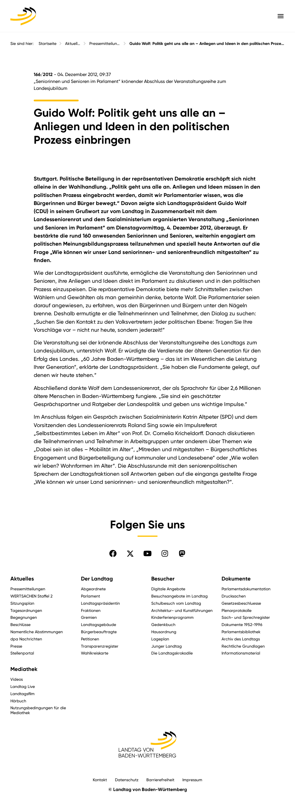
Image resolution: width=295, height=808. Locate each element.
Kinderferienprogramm (172, 617)
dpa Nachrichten (26, 638)
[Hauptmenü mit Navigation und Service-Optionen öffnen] (280, 16)
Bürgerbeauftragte (99, 631)
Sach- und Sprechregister (246, 617)
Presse (16, 646)
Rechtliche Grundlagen (243, 646)
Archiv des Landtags (241, 638)
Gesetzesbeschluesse (241, 603)
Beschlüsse (20, 624)
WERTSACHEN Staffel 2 (31, 595)
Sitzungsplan (22, 603)
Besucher (163, 579)
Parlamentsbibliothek (241, 631)
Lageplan (160, 638)
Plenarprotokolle (236, 610)
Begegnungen (23, 617)
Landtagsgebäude (98, 624)
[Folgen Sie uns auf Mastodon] (182, 553)
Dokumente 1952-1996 (242, 624)
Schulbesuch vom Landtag (176, 603)
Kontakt (100, 779)
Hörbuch (18, 700)
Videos (16, 679)
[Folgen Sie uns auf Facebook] (113, 553)
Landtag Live (22, 686)
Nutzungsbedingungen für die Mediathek (38, 710)
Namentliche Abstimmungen (36, 631)
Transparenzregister (99, 646)
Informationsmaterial (241, 652)
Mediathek (23, 669)
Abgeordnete (93, 588)
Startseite (47, 43)
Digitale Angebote (168, 588)
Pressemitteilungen (105, 43)
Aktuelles (73, 43)
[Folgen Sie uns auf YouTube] (147, 553)
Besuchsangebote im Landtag (179, 595)
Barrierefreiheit (160, 779)
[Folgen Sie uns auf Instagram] (164, 553)
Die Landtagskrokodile (172, 652)
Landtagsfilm (22, 693)
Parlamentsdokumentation (246, 588)
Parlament (90, 595)
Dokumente (236, 579)
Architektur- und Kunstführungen (182, 610)
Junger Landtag (166, 646)
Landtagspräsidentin (100, 603)
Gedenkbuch (163, 624)
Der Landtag (97, 579)
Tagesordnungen (26, 610)
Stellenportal (22, 652)
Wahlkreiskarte (94, 652)
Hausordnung (163, 631)
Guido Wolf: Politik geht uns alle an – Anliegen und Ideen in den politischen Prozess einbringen (207, 43)
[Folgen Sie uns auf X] (130, 553)
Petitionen (90, 638)
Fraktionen (91, 610)
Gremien (89, 617)
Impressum (192, 779)
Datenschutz (127, 779)
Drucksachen (234, 595)
